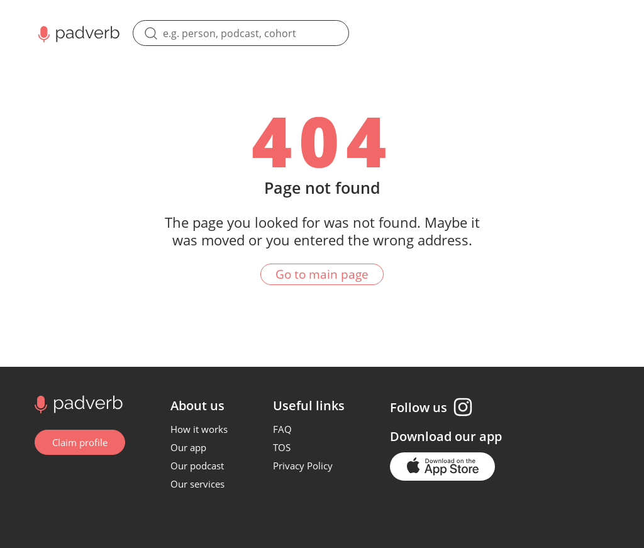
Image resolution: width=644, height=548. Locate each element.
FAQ (282, 429)
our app (478, 436)
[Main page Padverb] (77, 33)
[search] (241, 33)
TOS (282, 447)
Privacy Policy (303, 465)
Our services (197, 484)
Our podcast (197, 465)
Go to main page (322, 274)
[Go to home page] (77, 403)
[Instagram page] (463, 407)
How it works (199, 429)
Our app (188, 447)
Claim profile (80, 442)
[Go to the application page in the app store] (442, 466)
